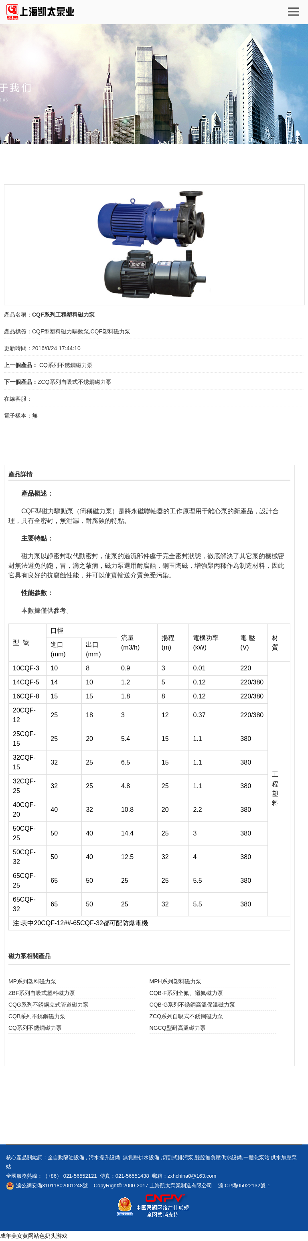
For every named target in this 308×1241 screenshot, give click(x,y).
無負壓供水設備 (141, 1157)
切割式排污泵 (177, 1157)
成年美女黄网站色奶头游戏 (33, 1236)
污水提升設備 (104, 1157)
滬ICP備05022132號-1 (244, 1185)
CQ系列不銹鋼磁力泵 (65, 365)
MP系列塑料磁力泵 (32, 981)
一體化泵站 (256, 1157)
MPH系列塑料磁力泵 (175, 981)
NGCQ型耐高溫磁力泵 (178, 1028)
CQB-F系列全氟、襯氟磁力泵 (186, 993)
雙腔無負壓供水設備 (218, 1157)
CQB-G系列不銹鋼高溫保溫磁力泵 (192, 1004)
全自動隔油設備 (66, 1157)
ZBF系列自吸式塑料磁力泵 (41, 993)
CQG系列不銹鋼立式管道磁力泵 (48, 1004)
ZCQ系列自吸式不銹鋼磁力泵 (74, 382)
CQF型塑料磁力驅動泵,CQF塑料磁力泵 (81, 331)
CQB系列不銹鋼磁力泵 (36, 1016)
